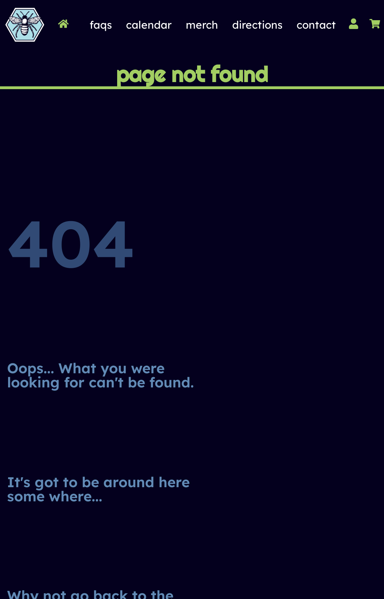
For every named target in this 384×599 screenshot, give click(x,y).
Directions (257, 24)
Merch (202, 24)
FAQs (101, 24)
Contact (316, 24)
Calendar (149, 24)
